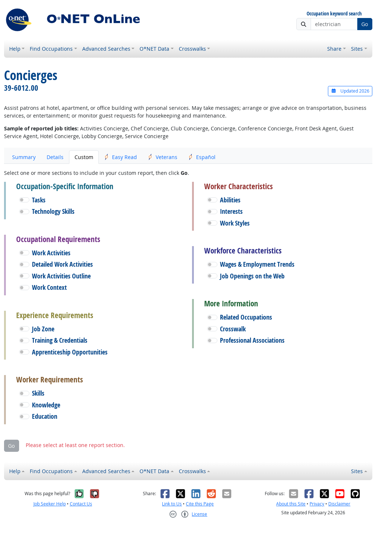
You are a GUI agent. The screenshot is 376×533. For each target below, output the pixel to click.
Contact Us (81, 504)
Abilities (230, 200)
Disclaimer (339, 504)
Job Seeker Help (49, 504)
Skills (38, 393)
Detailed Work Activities (62, 264)
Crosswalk (233, 329)
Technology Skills (53, 211)
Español (202, 157)
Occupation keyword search (334, 14)
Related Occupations (246, 317)
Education (44, 416)
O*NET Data (154, 48)
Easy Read (120, 157)
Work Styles (235, 223)
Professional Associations (252, 340)
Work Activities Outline (61, 276)
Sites (357, 48)
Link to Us (172, 504)
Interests (231, 211)
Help (15, 48)
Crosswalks (192, 48)
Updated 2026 (350, 91)
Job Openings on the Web (252, 276)
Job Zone (43, 329)
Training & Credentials (59, 340)
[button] (24, 199)
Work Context (49, 287)
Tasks (39, 200)
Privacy (317, 504)
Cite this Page (200, 504)
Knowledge (46, 405)
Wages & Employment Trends (257, 264)
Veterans (162, 157)
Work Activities (51, 253)
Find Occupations (51, 48)
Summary (24, 157)
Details (55, 157)
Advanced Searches (106, 48)
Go (364, 24)
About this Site (291, 504)
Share (334, 48)
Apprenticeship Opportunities (70, 352)
